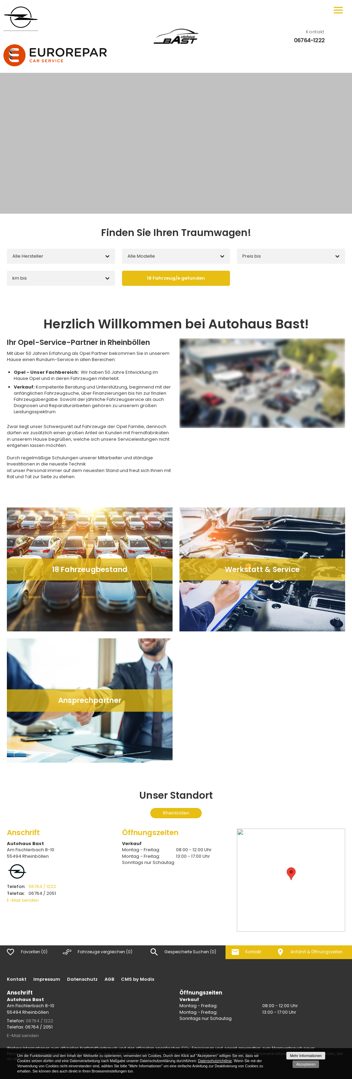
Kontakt (16, 979)
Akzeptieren (305, 1064)
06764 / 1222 (31, 886)
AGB (109, 979)
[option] (176, 143)
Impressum (46, 979)
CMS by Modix (137, 979)
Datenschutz (82, 979)
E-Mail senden (23, 900)
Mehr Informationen (305, 1056)
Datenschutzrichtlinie (215, 1061)
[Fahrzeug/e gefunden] (176, 278)
